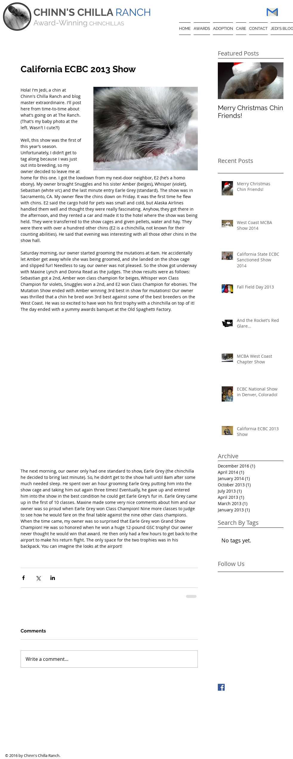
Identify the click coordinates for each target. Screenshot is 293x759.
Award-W (50, 22)
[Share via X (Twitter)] (38, 578)
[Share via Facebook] (23, 578)
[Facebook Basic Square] (221, 687)
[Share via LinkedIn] (52, 578)
